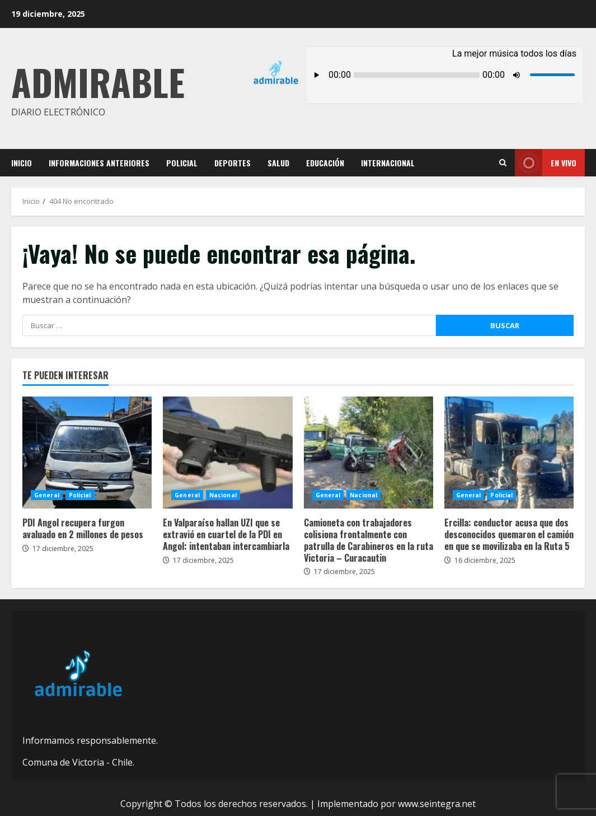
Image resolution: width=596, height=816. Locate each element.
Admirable (98, 81)
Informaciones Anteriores (99, 163)
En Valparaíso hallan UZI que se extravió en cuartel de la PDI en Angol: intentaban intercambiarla (227, 453)
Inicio (21, 163)
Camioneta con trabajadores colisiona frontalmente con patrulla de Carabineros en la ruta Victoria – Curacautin (368, 453)
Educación (325, 163)
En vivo (545, 162)
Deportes (232, 163)
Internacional (388, 163)
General (46, 495)
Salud (278, 163)
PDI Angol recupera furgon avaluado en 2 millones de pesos (87, 453)
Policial (182, 163)
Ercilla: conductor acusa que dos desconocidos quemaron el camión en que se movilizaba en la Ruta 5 (509, 453)
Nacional (223, 495)
